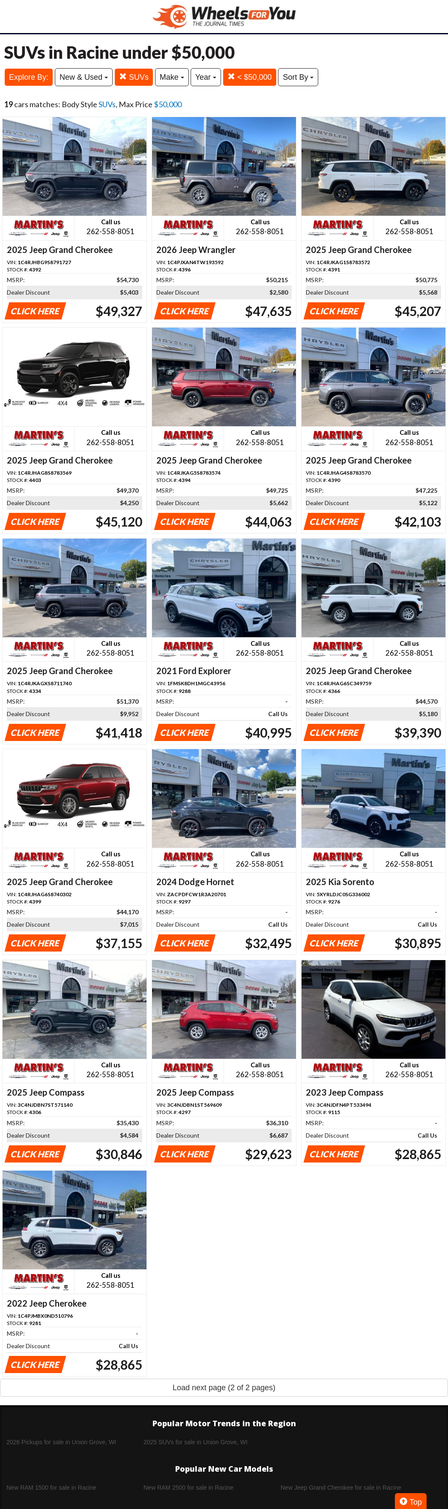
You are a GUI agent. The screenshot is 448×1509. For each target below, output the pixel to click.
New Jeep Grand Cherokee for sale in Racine (341, 1487)
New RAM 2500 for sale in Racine (188, 1487)
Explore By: (28, 77)
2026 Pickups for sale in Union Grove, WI (61, 1442)
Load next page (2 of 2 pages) (224, 1387)
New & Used (84, 77)
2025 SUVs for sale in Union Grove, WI (195, 1442)
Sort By (298, 77)
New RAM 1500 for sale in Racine (51, 1487)
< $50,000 (249, 76)
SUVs (134, 76)
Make (172, 77)
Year (205, 77)
